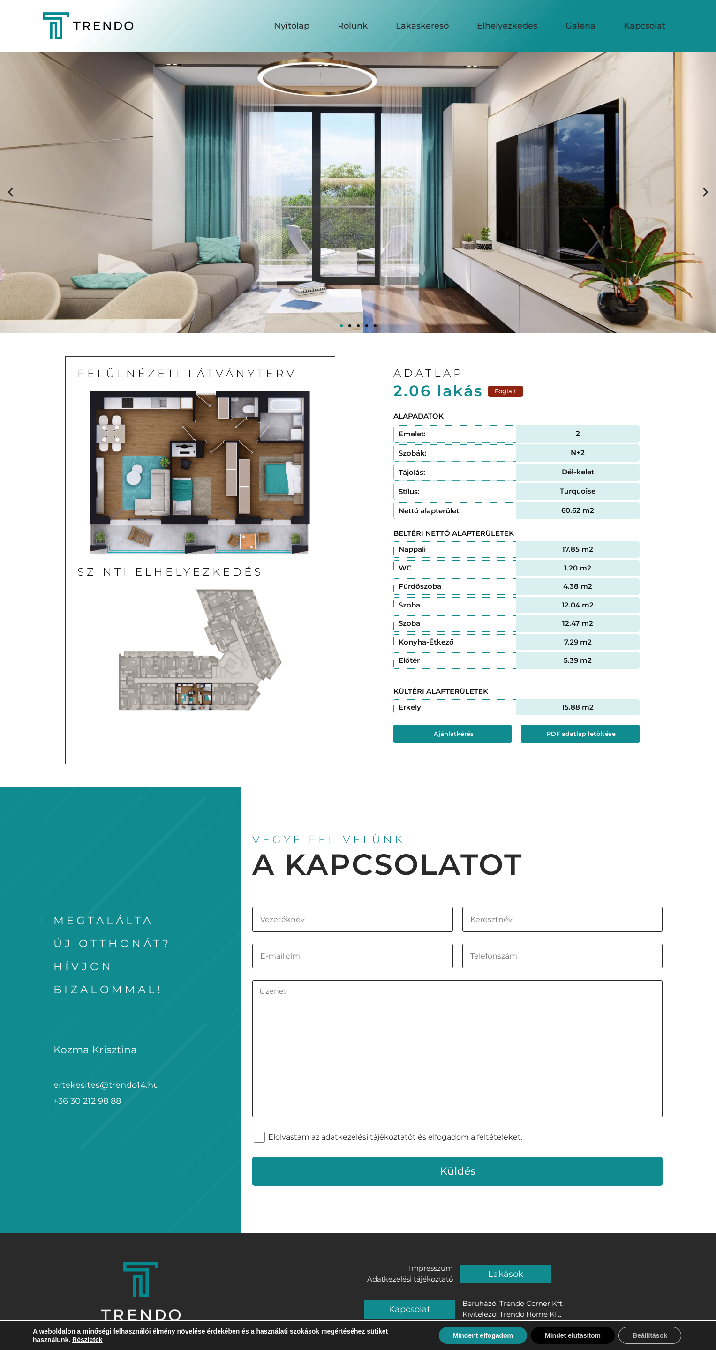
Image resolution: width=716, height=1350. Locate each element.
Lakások (505, 1274)
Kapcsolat (644, 25)
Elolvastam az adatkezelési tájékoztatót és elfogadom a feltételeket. (395, 1136)
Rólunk (353, 25)
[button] (10, 192)
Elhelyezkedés (507, 25)
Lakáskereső (422, 25)
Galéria (580, 25)
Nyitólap (291, 25)
